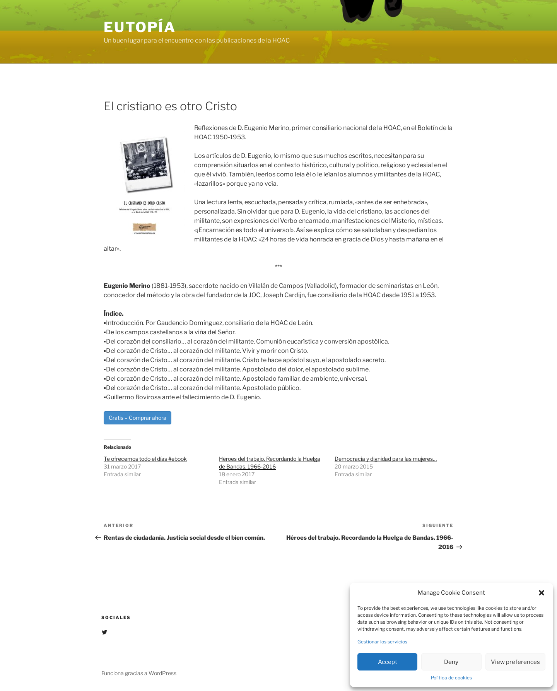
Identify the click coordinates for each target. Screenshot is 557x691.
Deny (451, 662)
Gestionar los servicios (382, 642)
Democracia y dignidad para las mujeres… (386, 458)
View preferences (515, 662)
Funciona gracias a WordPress (138, 673)
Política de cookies (451, 678)
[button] (541, 593)
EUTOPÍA (140, 27)
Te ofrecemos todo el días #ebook (145, 458)
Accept (387, 662)
